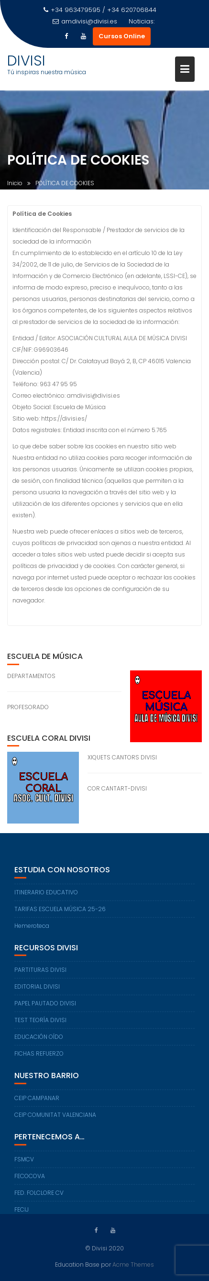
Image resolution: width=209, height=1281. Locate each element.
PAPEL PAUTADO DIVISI (45, 1007)
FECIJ (21, 1213)
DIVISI (26, 61)
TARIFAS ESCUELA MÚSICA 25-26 (60, 912)
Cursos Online (122, 36)
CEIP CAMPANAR (36, 1101)
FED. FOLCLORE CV (39, 1196)
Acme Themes (133, 1264)
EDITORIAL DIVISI (37, 990)
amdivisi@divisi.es (85, 21)
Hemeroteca (31, 929)
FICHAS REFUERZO (39, 1057)
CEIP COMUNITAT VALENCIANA (55, 1118)
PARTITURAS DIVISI (40, 973)
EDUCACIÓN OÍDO (38, 1040)
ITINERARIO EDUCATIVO (46, 895)
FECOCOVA (29, 1179)
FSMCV (24, 1162)
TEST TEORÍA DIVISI (40, 1024)
